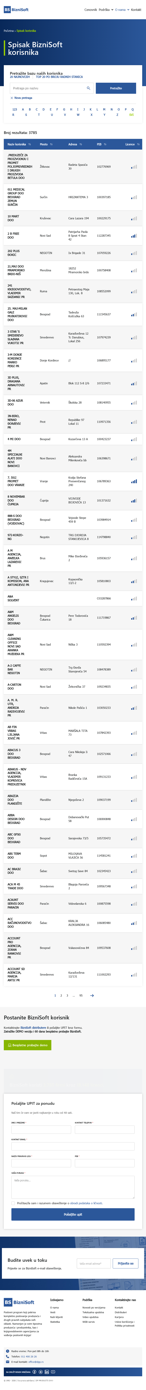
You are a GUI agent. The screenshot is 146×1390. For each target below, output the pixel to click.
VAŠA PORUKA (18, 1173)
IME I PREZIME (18, 1123)
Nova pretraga (21, 98)
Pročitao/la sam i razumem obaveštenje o (60, 1203)
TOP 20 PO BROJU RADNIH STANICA (59, 77)
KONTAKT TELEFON (84, 1123)
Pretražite (116, 88)
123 (14, 109)
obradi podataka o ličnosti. (86, 1203)
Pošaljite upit (73, 1214)
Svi (131, 114)
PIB (77, 1156)
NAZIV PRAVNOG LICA (21, 1156)
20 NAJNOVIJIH (20, 77)
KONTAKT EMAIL (19, 1139)
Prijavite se (125, 1263)
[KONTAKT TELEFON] (105, 1130)
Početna (9, 30)
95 (81, 995)
